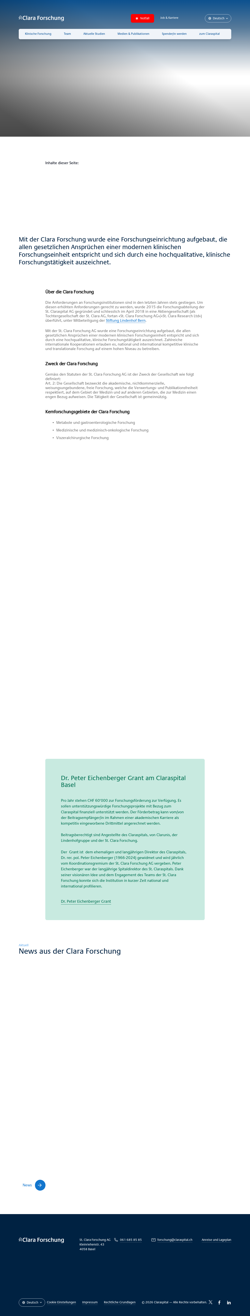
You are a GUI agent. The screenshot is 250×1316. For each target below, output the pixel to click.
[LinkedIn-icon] (229, 1302)
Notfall (142, 18)
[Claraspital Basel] (41, 18)
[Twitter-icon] (210, 1302)
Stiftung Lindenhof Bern (126, 320)
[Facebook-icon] (219, 1302)
